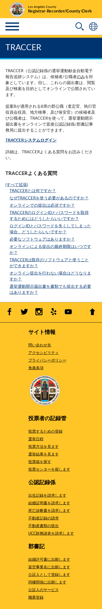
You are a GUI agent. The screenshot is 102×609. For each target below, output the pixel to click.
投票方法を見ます (43, 446)
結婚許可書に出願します (49, 559)
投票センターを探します (49, 469)
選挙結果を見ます (43, 454)
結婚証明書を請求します (49, 502)
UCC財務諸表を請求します (51, 533)
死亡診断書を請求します (49, 510)
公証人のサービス (43, 589)
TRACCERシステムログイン (31, 140)
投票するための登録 (45, 431)
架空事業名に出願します (49, 566)
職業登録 (36, 597)
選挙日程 (36, 438)
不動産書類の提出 (43, 525)
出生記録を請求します (47, 495)
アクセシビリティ (43, 352)
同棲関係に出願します (47, 582)
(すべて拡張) (16, 184)
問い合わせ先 (39, 344)
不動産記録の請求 (43, 518)
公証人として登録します (49, 574)
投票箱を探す (39, 461)
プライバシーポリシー (47, 360)
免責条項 (36, 367)
